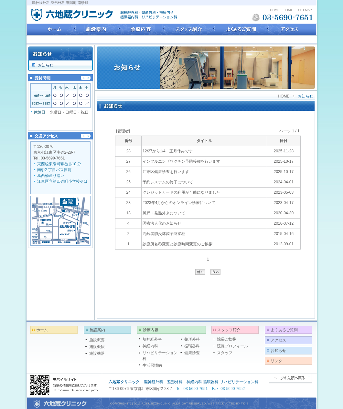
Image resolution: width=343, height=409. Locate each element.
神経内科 (150, 346)
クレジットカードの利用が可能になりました (181, 192)
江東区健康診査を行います (166, 171)
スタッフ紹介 (229, 330)
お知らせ (278, 350)
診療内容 (150, 330)
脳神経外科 (152, 339)
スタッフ (224, 353)
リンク (276, 361)
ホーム (42, 330)
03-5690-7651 (53, 158)
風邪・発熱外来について (164, 213)
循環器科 (192, 346)
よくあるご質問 (284, 330)
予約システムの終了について (168, 182)
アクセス (278, 340)
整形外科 (192, 339)
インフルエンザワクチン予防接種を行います (181, 161)
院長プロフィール (232, 346)
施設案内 (97, 330)
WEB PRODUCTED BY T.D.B (228, 403)
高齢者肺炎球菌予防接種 (164, 233)
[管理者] (123, 131)
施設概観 (97, 346)
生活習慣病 (152, 365)
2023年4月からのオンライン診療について (179, 202)
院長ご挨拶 (226, 339)
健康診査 (192, 353)
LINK (288, 10)
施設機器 (97, 353)
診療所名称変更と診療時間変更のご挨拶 (177, 244)
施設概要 (97, 340)
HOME (275, 10)
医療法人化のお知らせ (162, 223)
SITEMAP (305, 10)
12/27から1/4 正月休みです (168, 151)
